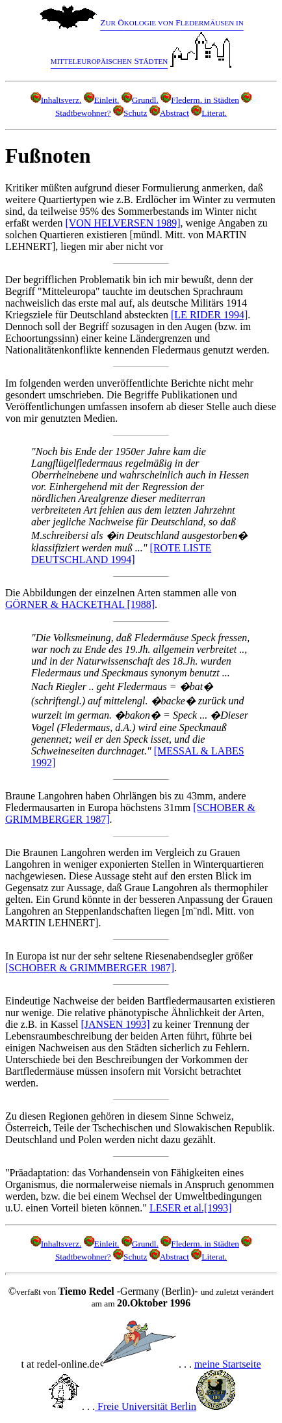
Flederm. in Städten (199, 100)
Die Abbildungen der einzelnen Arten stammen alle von (121, 592)
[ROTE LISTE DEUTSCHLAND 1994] (121, 553)
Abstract (169, 113)
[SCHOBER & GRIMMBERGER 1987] (89, 967)
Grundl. (140, 100)
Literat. (209, 113)
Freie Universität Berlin (165, 1406)
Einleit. (102, 100)
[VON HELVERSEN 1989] (122, 222)
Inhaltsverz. (56, 100)
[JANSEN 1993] (115, 1024)
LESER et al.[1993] (190, 1207)
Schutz (130, 113)
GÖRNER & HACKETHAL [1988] (80, 604)
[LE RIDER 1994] (209, 314)
